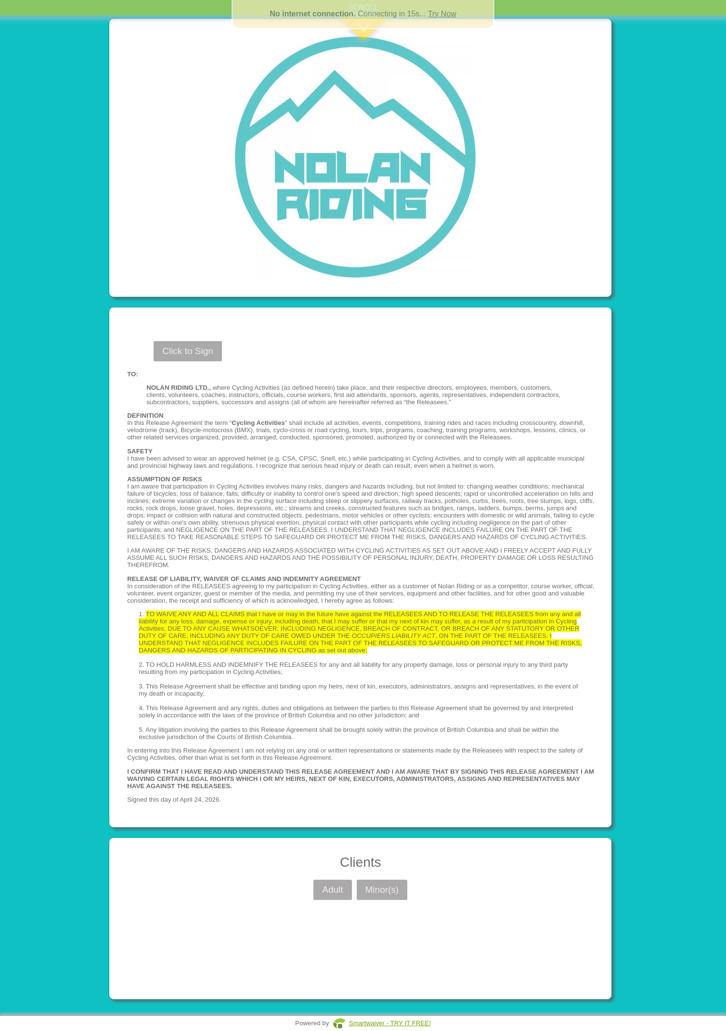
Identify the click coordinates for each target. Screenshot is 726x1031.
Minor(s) (382, 890)
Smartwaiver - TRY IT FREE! (390, 1023)
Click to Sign (187, 351)
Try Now (442, 14)
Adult (332, 890)
